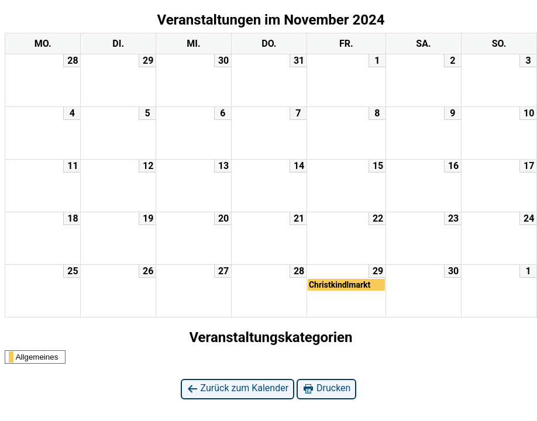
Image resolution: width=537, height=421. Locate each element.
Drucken (326, 388)
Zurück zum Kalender (238, 388)
